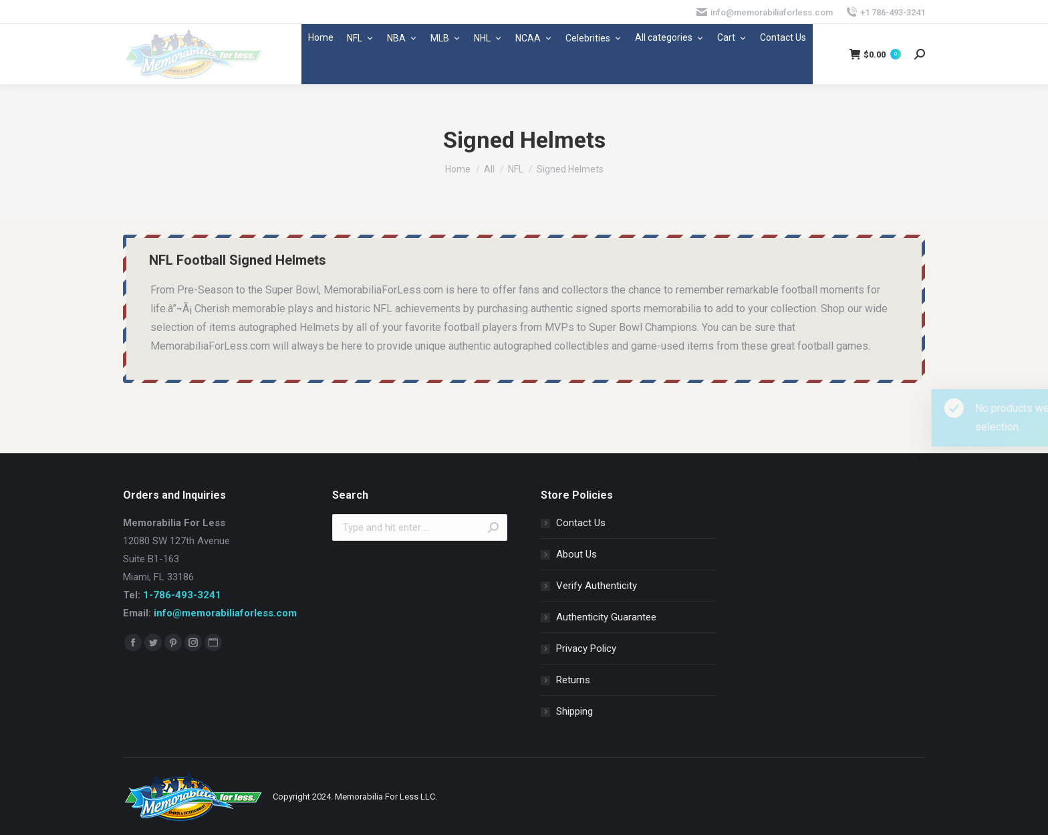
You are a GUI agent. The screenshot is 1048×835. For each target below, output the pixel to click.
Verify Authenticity (596, 586)
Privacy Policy (586, 648)
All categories (669, 37)
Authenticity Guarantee (606, 617)
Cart (732, 37)
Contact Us (783, 37)
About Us (576, 554)
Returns (573, 680)
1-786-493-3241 (182, 595)
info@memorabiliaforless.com (225, 613)
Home (321, 37)
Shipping (574, 711)
